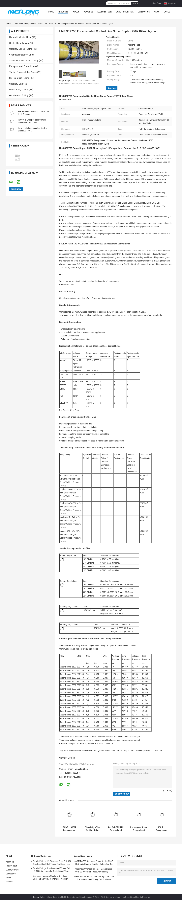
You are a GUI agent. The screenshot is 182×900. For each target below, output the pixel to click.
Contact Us (144, 12)
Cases (167, 12)
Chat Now (156, 3)
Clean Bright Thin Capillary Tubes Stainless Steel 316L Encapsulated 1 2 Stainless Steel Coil (92, 829)
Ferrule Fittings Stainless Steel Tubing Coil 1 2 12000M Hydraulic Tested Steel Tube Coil (51, 870)
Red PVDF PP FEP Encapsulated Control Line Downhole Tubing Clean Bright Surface (116, 829)
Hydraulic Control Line (20, 37)
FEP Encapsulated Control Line (113, 750)
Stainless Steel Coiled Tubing (23, 60)
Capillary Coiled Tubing (20, 49)
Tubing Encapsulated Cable (23, 72)
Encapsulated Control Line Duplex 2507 (81, 750)
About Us (88, 12)
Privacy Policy (39, 897)
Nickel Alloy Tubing (18, 89)
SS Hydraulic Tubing (19, 78)
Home (51, 12)
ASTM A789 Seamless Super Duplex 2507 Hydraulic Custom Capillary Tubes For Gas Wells (94, 863)
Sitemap (9, 882)
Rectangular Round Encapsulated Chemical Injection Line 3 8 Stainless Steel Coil (138, 829)
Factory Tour (104, 12)
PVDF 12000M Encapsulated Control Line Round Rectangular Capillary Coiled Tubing (69, 829)
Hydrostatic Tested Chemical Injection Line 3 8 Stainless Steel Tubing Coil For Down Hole (94, 878)
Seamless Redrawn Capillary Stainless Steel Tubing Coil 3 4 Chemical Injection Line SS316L (50, 878)
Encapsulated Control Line (35, 24)
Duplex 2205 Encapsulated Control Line (145, 750)
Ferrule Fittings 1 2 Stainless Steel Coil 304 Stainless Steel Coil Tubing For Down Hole (52, 862)
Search (135, 3)
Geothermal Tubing (18, 95)
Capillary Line (16, 83)
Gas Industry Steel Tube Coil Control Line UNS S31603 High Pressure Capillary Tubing (93, 871)
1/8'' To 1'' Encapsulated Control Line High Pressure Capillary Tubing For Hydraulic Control (162, 829)
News (157, 12)
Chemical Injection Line (21, 54)
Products (63, 12)
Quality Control (125, 12)
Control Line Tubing (19, 43)
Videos (76, 12)
